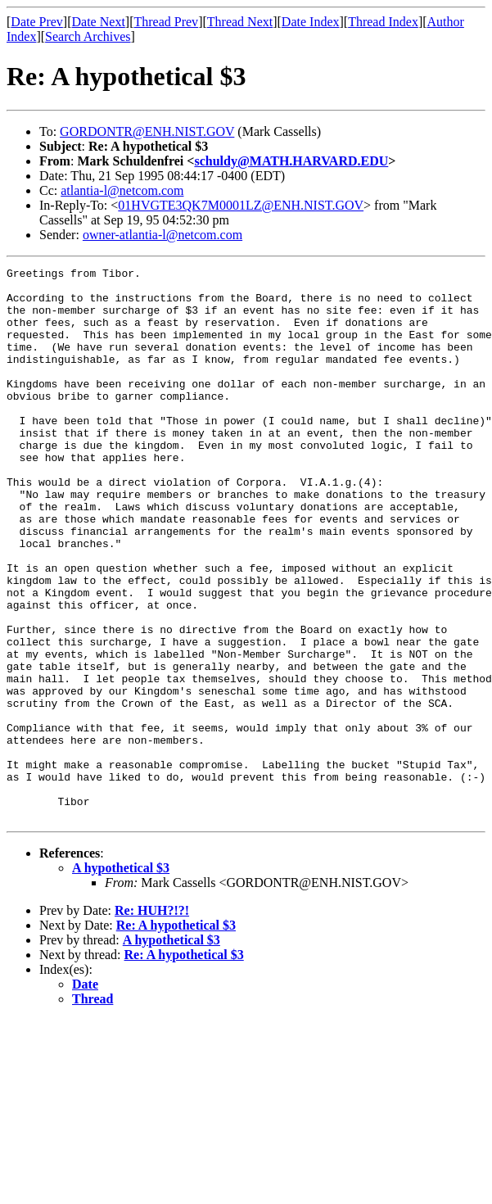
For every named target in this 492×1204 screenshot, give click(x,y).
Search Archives (87, 36)
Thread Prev (165, 22)
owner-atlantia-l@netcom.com (162, 235)
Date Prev (37, 22)
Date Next (98, 22)
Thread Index (383, 22)
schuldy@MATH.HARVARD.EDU (291, 161)
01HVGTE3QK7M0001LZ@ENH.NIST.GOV (240, 205)
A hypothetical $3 (120, 978)
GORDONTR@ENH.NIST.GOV (147, 131)
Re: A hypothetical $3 (176, 1036)
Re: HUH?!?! (152, 1021)
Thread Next (240, 22)
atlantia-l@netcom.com (122, 190)
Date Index (311, 22)
